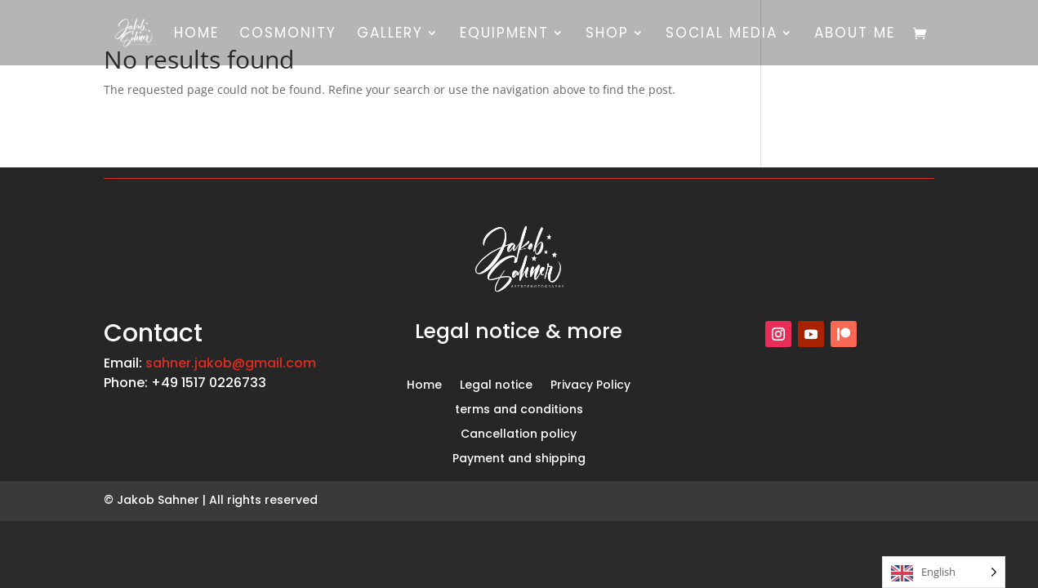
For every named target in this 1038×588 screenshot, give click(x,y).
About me (854, 34)
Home (196, 34)
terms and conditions (519, 410)
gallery (390, 34)
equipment (504, 34)
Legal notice (496, 386)
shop (607, 34)
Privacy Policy (590, 386)
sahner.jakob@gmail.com (230, 363)
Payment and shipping (519, 459)
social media (721, 34)
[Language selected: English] (943, 572)
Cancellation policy (519, 435)
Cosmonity (287, 34)
